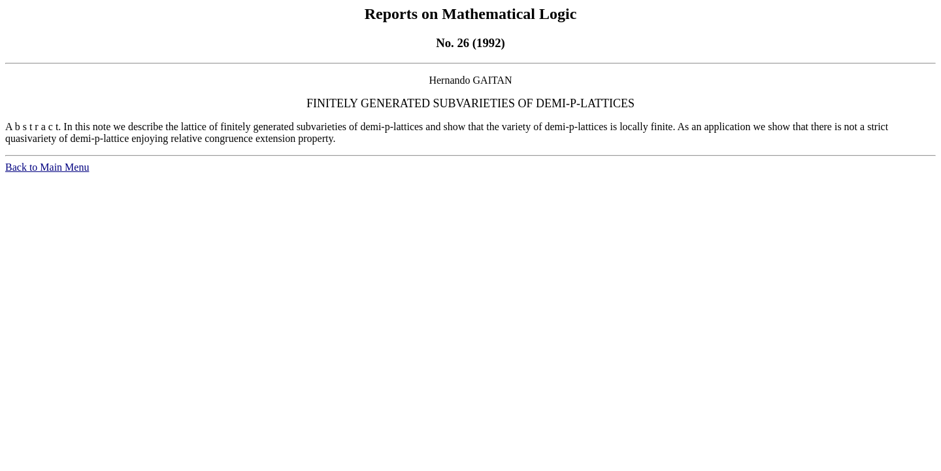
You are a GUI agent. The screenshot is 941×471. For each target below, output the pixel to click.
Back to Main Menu (47, 167)
